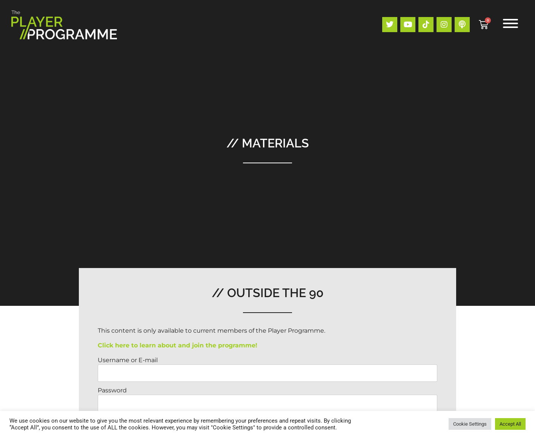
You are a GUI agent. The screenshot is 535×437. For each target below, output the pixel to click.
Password (112, 390)
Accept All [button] (510, 424)
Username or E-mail (128, 360)
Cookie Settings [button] (470, 424)
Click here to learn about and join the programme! (177, 345)
